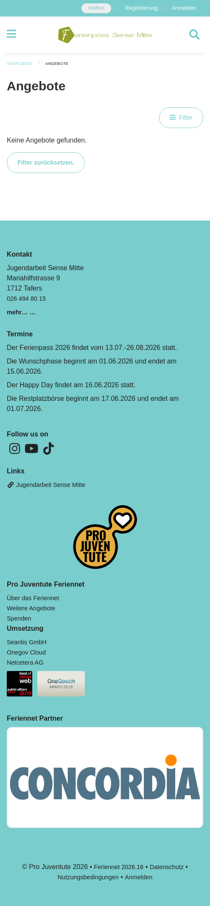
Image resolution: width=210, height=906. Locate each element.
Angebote (56, 63)
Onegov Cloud (26, 652)
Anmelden (184, 8)
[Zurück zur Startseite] (105, 35)
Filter (181, 117)
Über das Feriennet (33, 598)
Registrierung (141, 8)
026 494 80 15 (26, 298)
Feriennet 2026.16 (119, 867)
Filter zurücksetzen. (45, 162)
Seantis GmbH (27, 642)
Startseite (19, 63)
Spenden (19, 618)
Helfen (96, 8)
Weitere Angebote (31, 608)
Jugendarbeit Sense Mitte (46, 484)
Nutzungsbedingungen (88, 877)
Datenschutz (167, 867)
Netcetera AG (25, 662)
